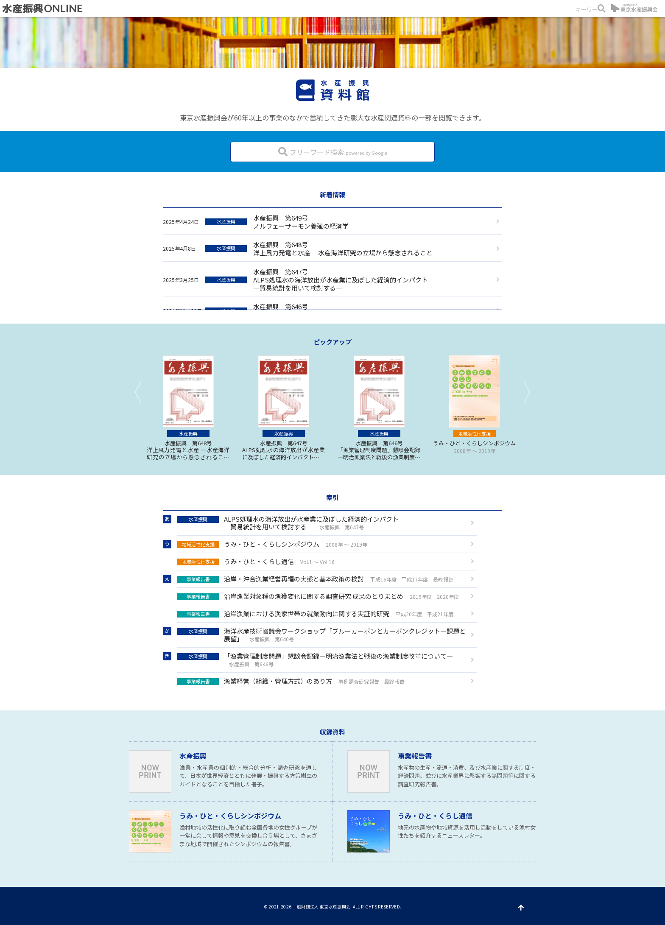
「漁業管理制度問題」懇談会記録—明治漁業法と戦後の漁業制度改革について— (315, 659)
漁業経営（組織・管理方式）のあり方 (291, 680)
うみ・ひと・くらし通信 (256, 561)
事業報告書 (415, 756)
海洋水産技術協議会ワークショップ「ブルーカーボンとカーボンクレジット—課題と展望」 (321, 634)
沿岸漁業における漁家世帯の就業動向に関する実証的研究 (315, 613)
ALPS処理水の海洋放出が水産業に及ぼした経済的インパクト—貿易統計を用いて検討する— (288, 522)
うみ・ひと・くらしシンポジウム (272, 543)
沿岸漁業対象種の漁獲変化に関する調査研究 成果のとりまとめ (318, 596)
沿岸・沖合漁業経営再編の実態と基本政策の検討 (315, 578)
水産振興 (193, 756)
